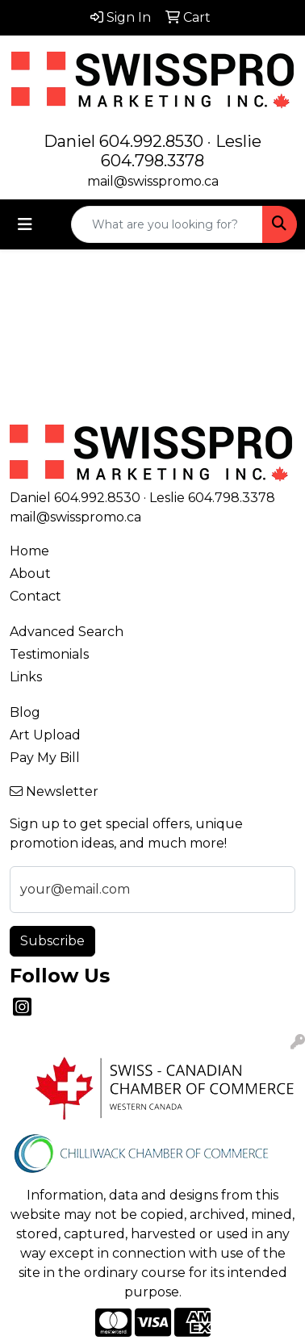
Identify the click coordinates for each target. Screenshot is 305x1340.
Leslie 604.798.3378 (181, 151)
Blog (25, 712)
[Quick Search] (167, 224)
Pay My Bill (45, 757)
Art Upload (45, 735)
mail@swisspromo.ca (153, 181)
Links (26, 677)
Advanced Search (66, 631)
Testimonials (49, 654)
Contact (35, 596)
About (30, 573)
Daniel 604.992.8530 (123, 141)
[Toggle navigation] (25, 224)
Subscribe (52, 940)
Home (29, 551)
